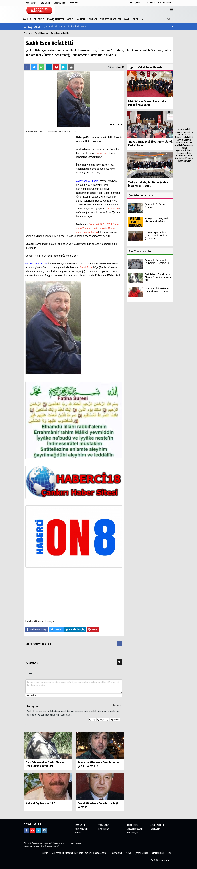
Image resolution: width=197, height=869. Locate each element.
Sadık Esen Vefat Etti (60, 33)
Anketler (78, 832)
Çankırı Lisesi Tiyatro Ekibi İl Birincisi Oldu (65, 26)
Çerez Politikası (141, 853)
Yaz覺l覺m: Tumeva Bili (160, 860)
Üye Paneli (74, 2)
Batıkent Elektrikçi (184, 155)
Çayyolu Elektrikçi (184, 140)
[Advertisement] (184, 82)
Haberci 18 (119, 67)
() (102, 719)
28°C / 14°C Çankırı (132, 2)
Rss (169, 853)
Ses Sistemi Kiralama (184, 158)
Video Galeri (103, 825)
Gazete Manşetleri (135, 829)
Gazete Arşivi (132, 832)
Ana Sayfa (28, 33)
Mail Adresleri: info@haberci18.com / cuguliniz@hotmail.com (79, 853)
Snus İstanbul (184, 129)
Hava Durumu (132, 825)
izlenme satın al (182, 132)
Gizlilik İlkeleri (158, 853)
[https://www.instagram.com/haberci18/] (44, 830)
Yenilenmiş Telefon (187, 146)
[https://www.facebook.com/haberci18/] (26, 830)
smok (178, 142)
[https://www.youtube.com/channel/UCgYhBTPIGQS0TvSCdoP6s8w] (32, 830)
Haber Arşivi (155, 829)
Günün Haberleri (157, 825)
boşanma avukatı (184, 161)
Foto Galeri (80, 825)
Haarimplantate (184, 153)
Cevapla (115, 720)
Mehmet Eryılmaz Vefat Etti (41, 803)
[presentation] (119, 643)
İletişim (45, 853)
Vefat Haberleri (41, 33)
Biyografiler (103, 829)
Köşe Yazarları (81, 829)
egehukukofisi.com (184, 150)
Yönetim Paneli (115, 853)
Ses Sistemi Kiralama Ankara (184, 135)
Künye (128, 853)
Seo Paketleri (187, 137)
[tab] (119, 644)
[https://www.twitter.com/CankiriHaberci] (38, 830)
